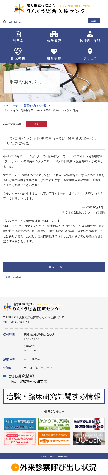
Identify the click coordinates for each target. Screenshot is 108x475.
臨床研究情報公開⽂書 (29, 381)
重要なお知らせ (13, 277)
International (14, 21)
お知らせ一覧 (54, 267)
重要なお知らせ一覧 (35, 105)
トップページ (10, 105)
